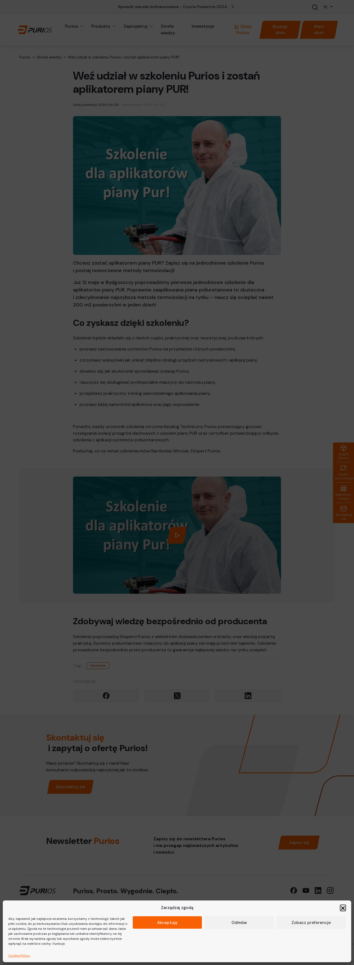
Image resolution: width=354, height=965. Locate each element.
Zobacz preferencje (311, 922)
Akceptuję (167, 922)
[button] (343, 907)
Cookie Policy (19, 955)
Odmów (239, 922)
